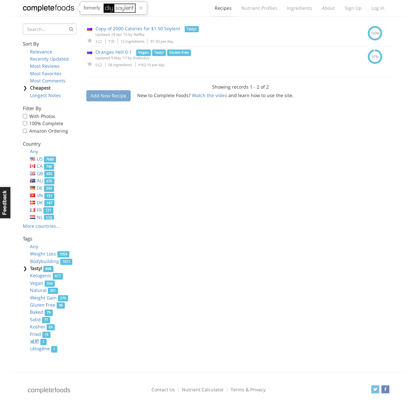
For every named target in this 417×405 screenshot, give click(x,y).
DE (42, 188)
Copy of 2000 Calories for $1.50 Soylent (137, 28)
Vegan (42, 283)
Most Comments (47, 81)
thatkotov (141, 57)
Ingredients (299, 8)
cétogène (43, 348)
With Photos (42, 116)
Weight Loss (49, 254)
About (328, 8)
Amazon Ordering (48, 131)
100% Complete (46, 123)
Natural (44, 290)
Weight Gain (49, 298)
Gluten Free (47, 305)
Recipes (223, 10)
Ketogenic (46, 275)
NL (42, 217)
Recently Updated (49, 59)
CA (42, 166)
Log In (377, 8)
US (43, 159)
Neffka (139, 34)
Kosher (42, 327)
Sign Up (353, 8)
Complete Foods (48, 9)
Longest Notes (45, 95)
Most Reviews (45, 66)
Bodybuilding (51, 261)
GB (42, 173)
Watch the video (209, 95)
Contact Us (163, 389)
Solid (40, 319)
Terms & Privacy (248, 389)
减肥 (38, 341)
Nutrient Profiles (259, 8)
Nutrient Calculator (203, 389)
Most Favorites (46, 73)
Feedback (5, 202)
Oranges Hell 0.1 (113, 52)
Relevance (41, 52)
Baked (41, 312)
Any (34, 151)
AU (42, 181)
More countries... (41, 226)
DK (42, 202)
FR (41, 210)
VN (42, 195)
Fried (40, 334)
